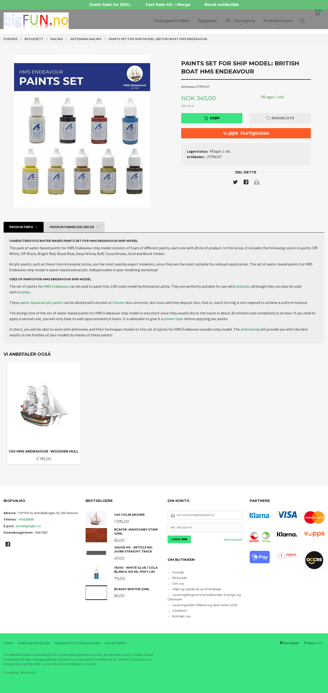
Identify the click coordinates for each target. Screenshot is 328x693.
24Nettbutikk (28, 673)
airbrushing (250, 329)
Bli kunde (179, 578)
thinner (119, 302)
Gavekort (179, 610)
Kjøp (212, 118)
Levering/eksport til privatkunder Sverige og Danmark (204, 597)
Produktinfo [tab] (21, 227)
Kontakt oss (181, 616)
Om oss (178, 583)
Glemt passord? (233, 539)
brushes (23, 292)
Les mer (46, 664)
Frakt (9, 643)
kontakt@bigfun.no (28, 526)
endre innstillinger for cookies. (77, 664)
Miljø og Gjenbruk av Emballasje (196, 589)
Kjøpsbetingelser (34, 643)
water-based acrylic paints (41, 302)
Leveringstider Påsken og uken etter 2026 (204, 605)
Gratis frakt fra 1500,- (110, 4)
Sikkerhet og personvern (78, 643)
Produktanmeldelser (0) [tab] (72, 227)
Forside (178, 572)
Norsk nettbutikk (222, 4)
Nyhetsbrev (115, 643)
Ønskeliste (280, 118)
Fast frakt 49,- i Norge (168, 4)
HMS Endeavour (56, 286)
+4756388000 (26, 519)
